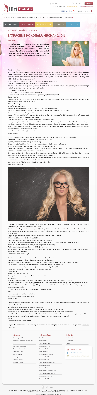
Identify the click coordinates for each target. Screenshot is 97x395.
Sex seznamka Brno (44, 351)
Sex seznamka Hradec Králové (47, 373)
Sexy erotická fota (17, 354)
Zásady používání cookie (19, 349)
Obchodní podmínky (18, 338)
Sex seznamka (43, 340)
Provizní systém (70, 338)
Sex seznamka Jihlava (45, 357)
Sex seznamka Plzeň (44, 346)
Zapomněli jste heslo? (72, 7)
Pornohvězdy (73, 25)
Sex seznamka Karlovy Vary (46, 354)
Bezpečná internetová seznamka (21, 346)
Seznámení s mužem (18, 362)
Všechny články (11, 25)
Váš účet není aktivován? (58, 7)
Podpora (68, 343)
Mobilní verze (49, 387)
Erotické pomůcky (44, 25)
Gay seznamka (69, 340)
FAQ (14, 343)
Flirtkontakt (12, 30)
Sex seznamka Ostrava (45, 349)
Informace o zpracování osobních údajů (23, 340)
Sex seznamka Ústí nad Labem (47, 362)
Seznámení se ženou (18, 360)
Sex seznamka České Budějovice (47, 370)
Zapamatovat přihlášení (87, 7)
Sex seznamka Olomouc (45, 376)
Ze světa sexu (59, 25)
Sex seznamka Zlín (44, 360)
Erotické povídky (27, 25)
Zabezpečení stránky (18, 351)
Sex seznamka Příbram (45, 379)
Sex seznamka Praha (44, 343)
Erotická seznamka (44, 338)
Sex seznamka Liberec (44, 365)
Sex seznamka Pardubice (45, 368)
